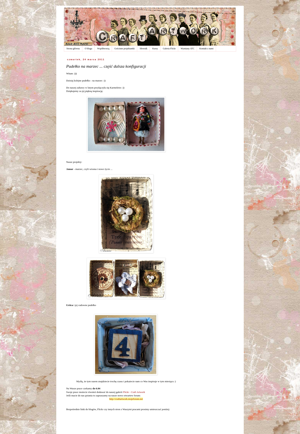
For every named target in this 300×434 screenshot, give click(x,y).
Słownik (143, 48)
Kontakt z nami (206, 48)
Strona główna (73, 48)
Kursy (155, 48)
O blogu (88, 48)
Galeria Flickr (169, 48)
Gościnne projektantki (124, 48)
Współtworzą (103, 48)
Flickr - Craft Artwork (134, 392)
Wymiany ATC (187, 48)
